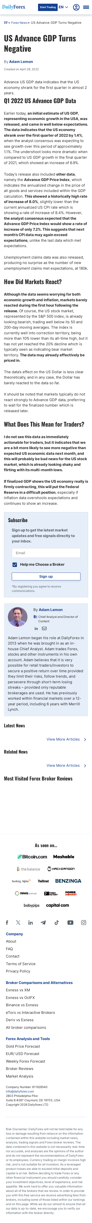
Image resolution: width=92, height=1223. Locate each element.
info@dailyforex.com (20, 1091)
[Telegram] (43, 922)
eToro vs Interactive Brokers (30, 1012)
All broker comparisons (26, 1027)
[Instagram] (83, 922)
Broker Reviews (19, 1068)
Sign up (46, 576)
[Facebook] (7, 922)
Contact (12, 956)
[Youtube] (70, 922)
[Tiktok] (57, 922)
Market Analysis (19, 1076)
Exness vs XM (18, 990)
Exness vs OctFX (20, 997)
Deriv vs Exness (20, 1020)
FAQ (9, 949)
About (11, 941)
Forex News (19, 22)
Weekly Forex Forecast (25, 1061)
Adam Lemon (51, 609)
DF (6, 23)
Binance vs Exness (22, 1005)
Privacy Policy (18, 971)
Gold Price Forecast (23, 1046)
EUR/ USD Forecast (22, 1053)
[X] (18, 922)
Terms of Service (21, 963)
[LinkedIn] (30, 922)
